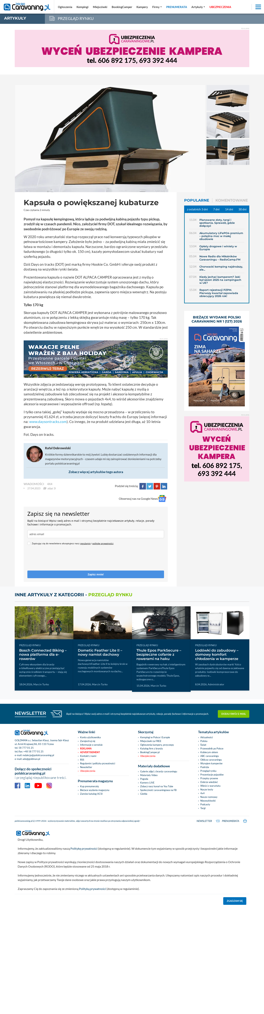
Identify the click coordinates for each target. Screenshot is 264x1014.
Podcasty (205, 804)
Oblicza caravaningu (211, 759)
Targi (203, 808)
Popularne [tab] (196, 200)
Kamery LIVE (147, 782)
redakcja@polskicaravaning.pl (38, 755)
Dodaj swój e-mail (233, 713)
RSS (82, 759)
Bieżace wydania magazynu (94, 790)
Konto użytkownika (90, 737)
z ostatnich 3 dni (197, 209)
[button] (198, 7)
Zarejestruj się (87, 741)
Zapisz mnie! (96, 574)
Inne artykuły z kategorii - (73, 594)
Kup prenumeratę (89, 786)
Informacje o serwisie (91, 744)
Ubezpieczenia (87, 770)
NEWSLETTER (30, 713)
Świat (203, 744)
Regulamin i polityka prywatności (97, 763)
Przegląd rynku (208, 770)
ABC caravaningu (209, 755)
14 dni (229, 209)
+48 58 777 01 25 (33, 751)
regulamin (85, 543)
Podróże (204, 767)
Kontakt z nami (88, 755)
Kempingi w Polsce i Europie (155, 737)
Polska (203, 741)
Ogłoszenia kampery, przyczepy (157, 744)
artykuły (15, 18)
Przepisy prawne (209, 778)
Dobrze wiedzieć (209, 782)
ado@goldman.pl (31, 758)
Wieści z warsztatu (210, 785)
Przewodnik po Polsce (211, 748)
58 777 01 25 (26, 747)
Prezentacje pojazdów (212, 774)
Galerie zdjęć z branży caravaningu (158, 771)
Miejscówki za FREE (150, 741)
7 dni (216, 209)
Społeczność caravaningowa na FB (158, 790)
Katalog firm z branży (151, 748)
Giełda (143, 793)
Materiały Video (149, 775)
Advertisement (90, 752)
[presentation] (55, 559)
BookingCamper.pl (150, 752)
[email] (95, 534)
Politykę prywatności (83, 848)
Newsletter (86, 767)
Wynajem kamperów (211, 763)
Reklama (86, 748)
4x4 (49, 484)
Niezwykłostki (208, 800)
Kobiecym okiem (209, 752)
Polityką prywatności (92, 888)
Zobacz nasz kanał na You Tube (156, 786)
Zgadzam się (235, 900)
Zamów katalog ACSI (91, 793)
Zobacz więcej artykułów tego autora (96, 472)
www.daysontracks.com (48, 421)
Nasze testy (206, 789)
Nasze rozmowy (208, 796)
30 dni (242, 209)
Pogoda (144, 778)
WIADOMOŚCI (34, 484)
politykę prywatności (102, 543)
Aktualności (206, 737)
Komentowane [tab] (231, 200)
